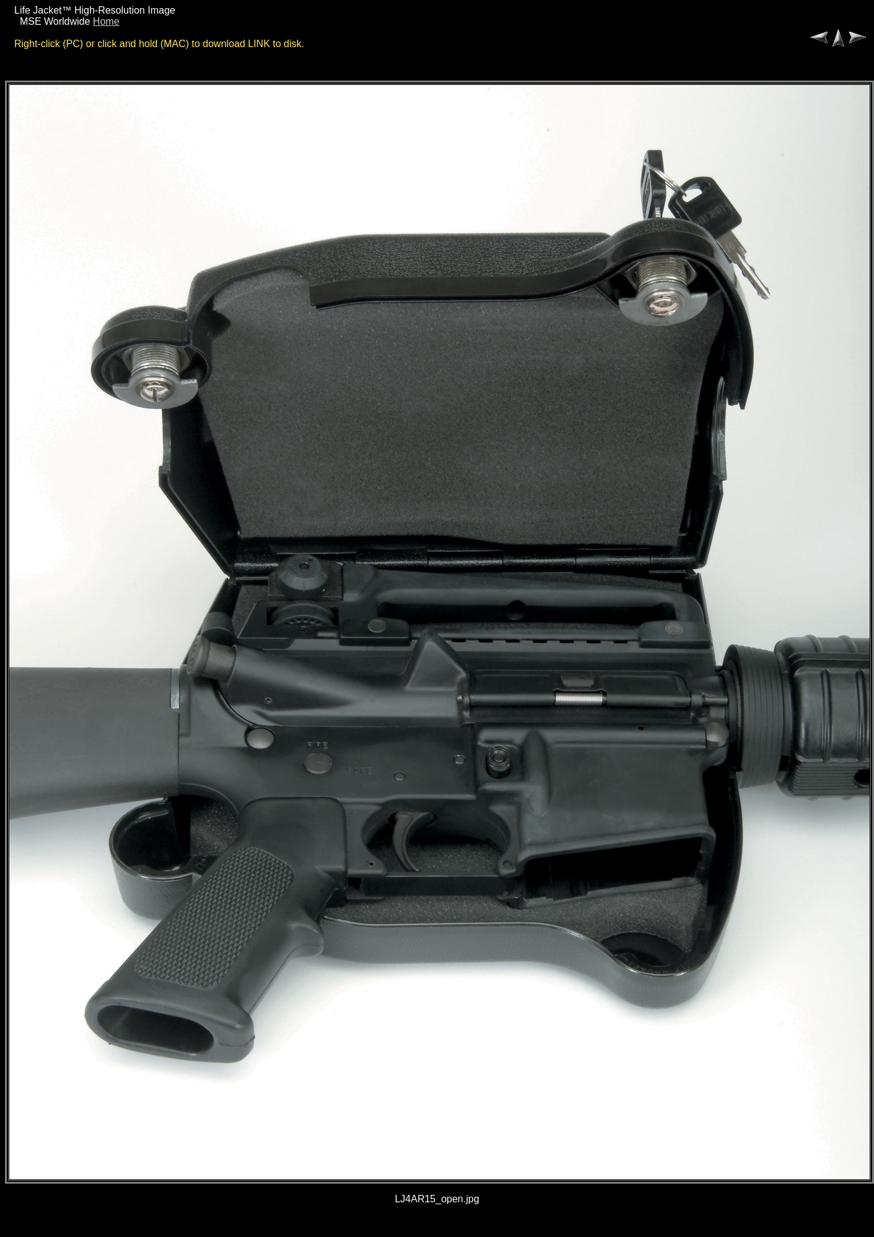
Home (106, 21)
